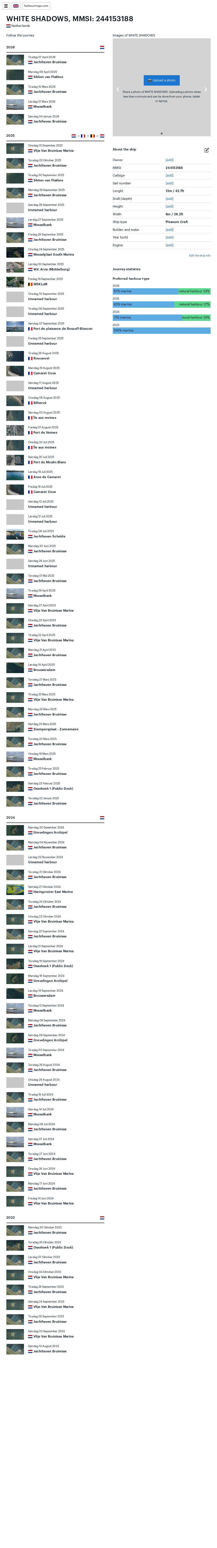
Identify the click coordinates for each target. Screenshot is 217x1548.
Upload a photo (161, 80)
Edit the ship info (200, 255)
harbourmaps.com (36, 6)
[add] (169, 160)
